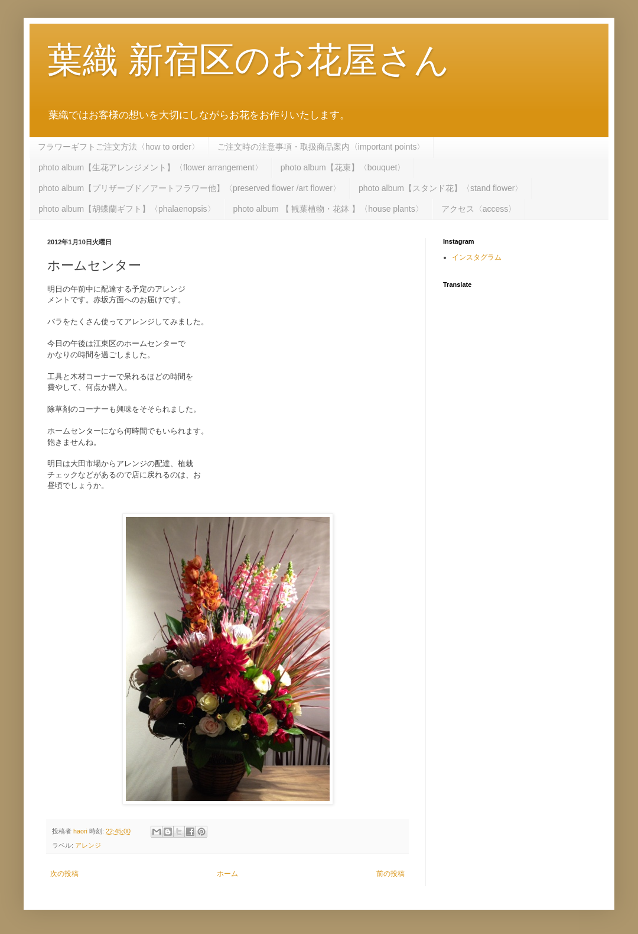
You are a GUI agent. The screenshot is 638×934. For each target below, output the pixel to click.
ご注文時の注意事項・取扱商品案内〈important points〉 (321, 146)
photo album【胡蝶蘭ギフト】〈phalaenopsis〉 (127, 209)
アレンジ (88, 845)
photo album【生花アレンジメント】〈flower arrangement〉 (150, 167)
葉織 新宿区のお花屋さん (248, 60)
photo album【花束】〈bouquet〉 (343, 167)
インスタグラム (477, 257)
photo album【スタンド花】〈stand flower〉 (441, 188)
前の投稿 (390, 874)
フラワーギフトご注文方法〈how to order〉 (119, 146)
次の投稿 (64, 874)
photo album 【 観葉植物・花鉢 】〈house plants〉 (328, 209)
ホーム (227, 874)
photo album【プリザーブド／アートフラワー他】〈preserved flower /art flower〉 (189, 188)
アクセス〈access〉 (479, 209)
